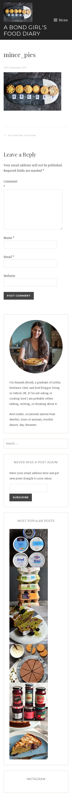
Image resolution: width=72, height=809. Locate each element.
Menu (63, 20)
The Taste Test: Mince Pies (22, 135)
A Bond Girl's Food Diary (25, 30)
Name (9, 238)
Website (9, 276)
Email (9, 257)
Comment (10, 184)
